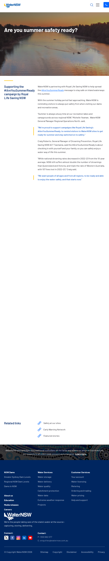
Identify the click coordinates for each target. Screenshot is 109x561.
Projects (42, 504)
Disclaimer (72, 552)
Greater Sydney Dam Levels (17, 477)
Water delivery (45, 481)
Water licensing (78, 481)
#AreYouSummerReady (52, 90)
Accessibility (87, 552)
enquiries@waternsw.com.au (54, 540)
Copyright (57, 552)
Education (9, 500)
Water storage (44, 477)
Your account (77, 477)
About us (8, 495)
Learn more (80, 454)
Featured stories (51, 435)
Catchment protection (48, 490)
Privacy (101, 552)
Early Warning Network (54, 429)
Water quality (44, 486)
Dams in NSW (10, 486)
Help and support (79, 500)
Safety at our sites (52, 423)
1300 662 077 (46, 537)
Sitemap (44, 552)
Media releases (11, 504)
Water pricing (77, 495)
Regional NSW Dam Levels (16, 481)
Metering (75, 486)
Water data (43, 495)
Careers (8, 509)
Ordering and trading (81, 490)
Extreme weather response (51, 500)
